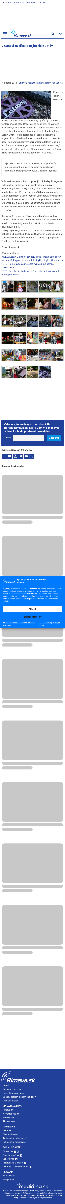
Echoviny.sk (8, 1117)
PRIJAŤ (32, 609)
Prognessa (8, 1179)
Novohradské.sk (11, 1113)
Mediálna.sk (9, 1175)
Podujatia (19, 3)
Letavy (40, 82)
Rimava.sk (8, 1109)
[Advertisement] (32, 63)
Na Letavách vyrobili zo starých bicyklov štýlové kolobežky (32, 260)
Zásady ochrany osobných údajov (49, 623)
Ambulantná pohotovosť (15, 1138)
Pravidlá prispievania (13, 1093)
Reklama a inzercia (12, 1089)
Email (8, 438)
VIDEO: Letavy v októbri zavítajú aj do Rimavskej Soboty (31, 256)
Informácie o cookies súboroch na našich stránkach (19, 623)
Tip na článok (9, 1121)
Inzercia (7, 3)
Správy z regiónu (27, 82)
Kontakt (42, 3)
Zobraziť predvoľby (33, 617)
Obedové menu (10, 1134)
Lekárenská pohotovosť (15, 1142)
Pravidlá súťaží (10, 1100)
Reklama (31, 3)
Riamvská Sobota (54, 82)
